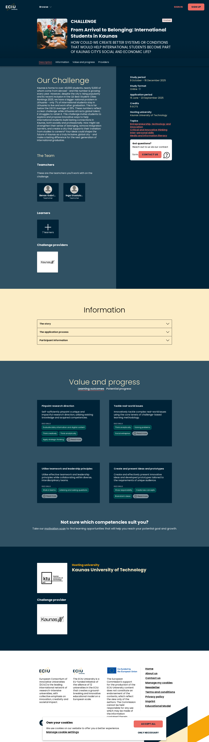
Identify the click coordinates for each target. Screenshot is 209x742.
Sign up (196, 7)
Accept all (148, 724)
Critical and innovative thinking (148, 129)
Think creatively (50, 433)
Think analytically (68, 433)
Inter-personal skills (142, 132)
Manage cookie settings (62, 732)
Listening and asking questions (73, 490)
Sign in (178, 7)
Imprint (150, 701)
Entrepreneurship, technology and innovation (150, 125)
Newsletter (152, 687)
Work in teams (49, 490)
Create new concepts (145, 490)
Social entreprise (122, 433)
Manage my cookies (159, 682)
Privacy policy (154, 696)
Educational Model (158, 706)
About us (151, 673)
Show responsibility (123, 490)
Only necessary (148, 732)
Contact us (152, 678)
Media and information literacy (148, 135)
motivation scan (55, 528)
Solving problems (142, 427)
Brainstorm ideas (123, 496)
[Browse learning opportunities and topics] (45, 7)
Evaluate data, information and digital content (64, 427)
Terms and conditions (160, 692)
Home (149, 669)
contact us (150, 154)
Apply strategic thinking (53, 439)
